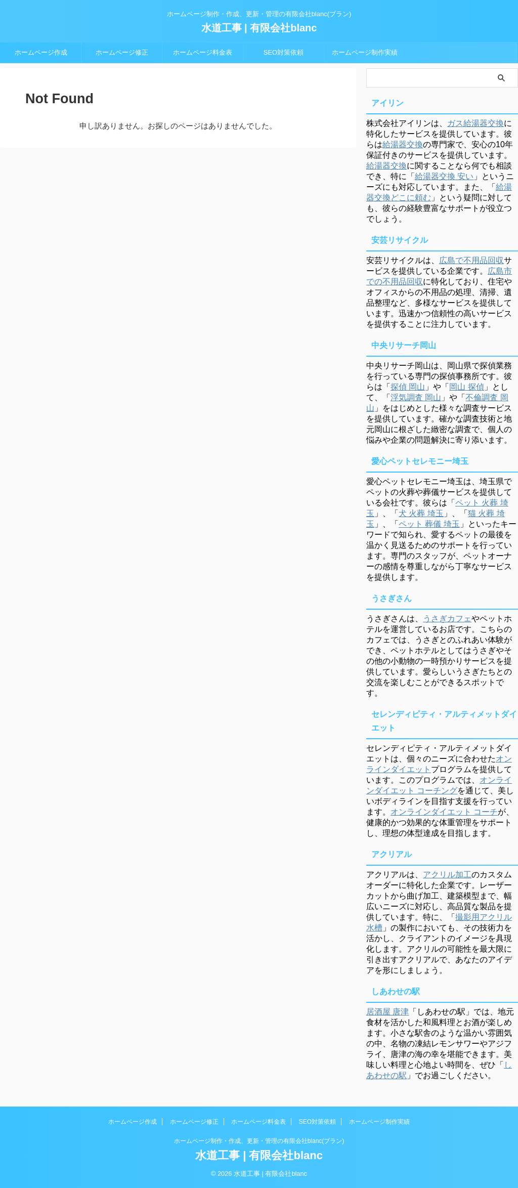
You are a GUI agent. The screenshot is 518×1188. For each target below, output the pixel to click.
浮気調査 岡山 (416, 397)
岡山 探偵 (466, 387)
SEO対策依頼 (284, 52)
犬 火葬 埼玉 (421, 513)
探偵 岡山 (408, 387)
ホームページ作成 (41, 52)
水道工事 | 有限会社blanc (259, 27)
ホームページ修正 (122, 52)
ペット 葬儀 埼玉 (429, 524)
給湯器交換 (402, 144)
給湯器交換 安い (444, 176)
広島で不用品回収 (471, 260)
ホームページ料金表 (202, 52)
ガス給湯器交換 (475, 123)
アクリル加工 (447, 874)
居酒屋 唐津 (387, 1011)
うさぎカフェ (447, 618)
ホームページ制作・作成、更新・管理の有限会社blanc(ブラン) (259, 1140)
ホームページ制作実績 (365, 52)
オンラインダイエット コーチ (444, 812)
